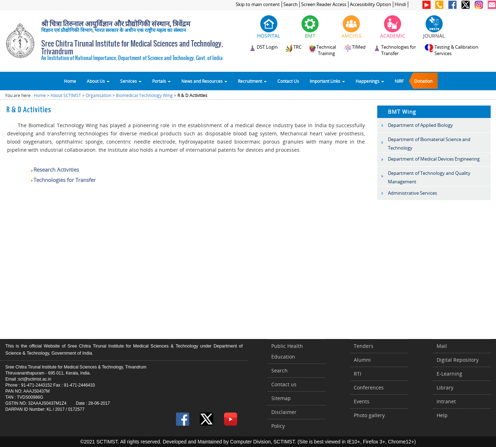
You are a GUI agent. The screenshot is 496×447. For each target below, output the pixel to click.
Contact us (284, 384)
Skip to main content (258, 4)
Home (70, 81)
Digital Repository (458, 359)
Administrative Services (412, 193)
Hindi (400, 4)
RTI (357, 373)
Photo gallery (369, 415)
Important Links (327, 81)
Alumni (362, 359)
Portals (161, 81)
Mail (442, 346)
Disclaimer (284, 412)
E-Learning (449, 373)
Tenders (363, 346)
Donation (423, 81)
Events (361, 401)
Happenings (370, 81)
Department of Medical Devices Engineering (434, 159)
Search (290, 4)
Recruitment (252, 81)
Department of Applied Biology (420, 125)
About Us (98, 81)
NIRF (399, 81)
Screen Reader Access (323, 4)
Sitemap (281, 398)
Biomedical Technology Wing (144, 95)
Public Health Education (287, 351)
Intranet (446, 401)
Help (442, 415)
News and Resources (204, 81)
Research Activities (54, 169)
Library (445, 387)
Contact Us (288, 81)
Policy (278, 425)
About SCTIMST (65, 95)
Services (131, 81)
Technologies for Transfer (63, 179)
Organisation (98, 95)
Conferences (369, 387)
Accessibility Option (370, 4)
